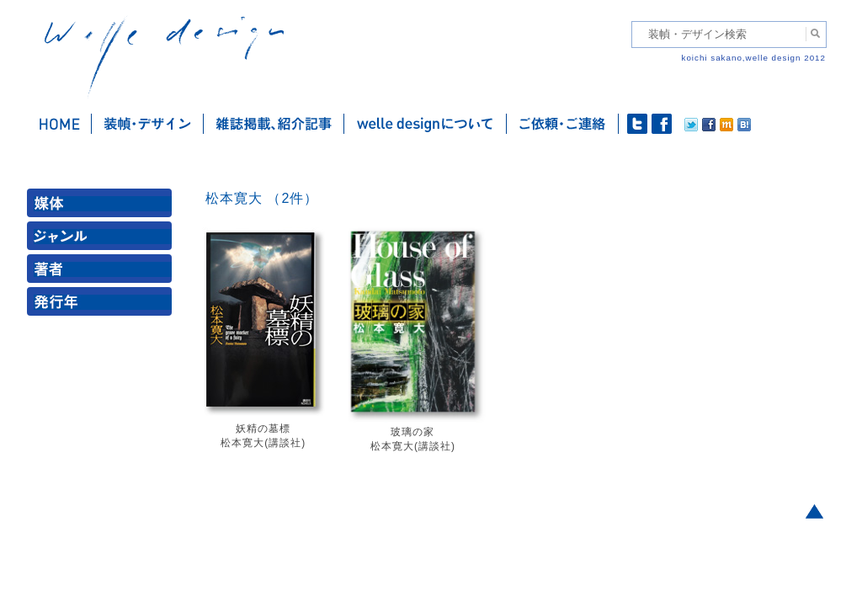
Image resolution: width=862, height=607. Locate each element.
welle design (164, 57)
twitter (637, 124)
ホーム (59, 124)
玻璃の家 (412, 432)
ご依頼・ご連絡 (563, 124)
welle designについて (425, 124)
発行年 (103, 305)
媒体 (103, 206)
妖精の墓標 (263, 428)
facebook (662, 124)
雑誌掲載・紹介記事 (274, 124)
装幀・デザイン (148, 124)
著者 (103, 272)
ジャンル (103, 239)
